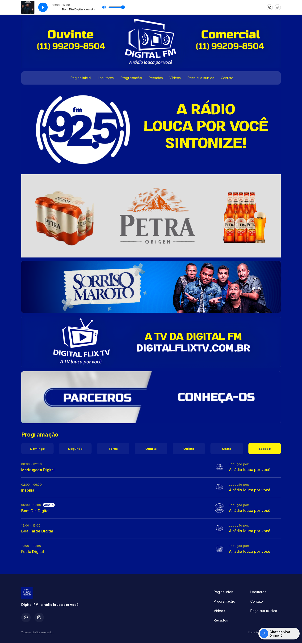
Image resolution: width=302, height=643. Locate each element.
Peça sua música (201, 78)
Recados (156, 78)
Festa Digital (32, 551)
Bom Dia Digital (35, 510)
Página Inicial (81, 78)
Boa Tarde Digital (37, 531)
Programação (131, 78)
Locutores (106, 78)
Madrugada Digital (38, 469)
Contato (227, 78)
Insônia (27, 490)
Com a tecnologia (264, 632)
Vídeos (175, 78)
